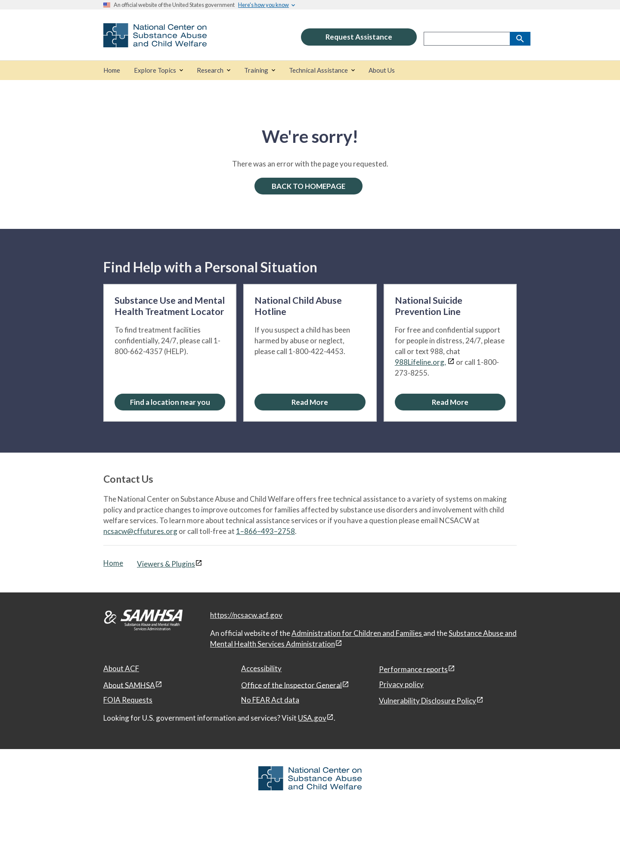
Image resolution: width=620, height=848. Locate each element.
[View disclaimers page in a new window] (451, 362)
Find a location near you (170, 402)
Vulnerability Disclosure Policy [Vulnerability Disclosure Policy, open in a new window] (427, 700)
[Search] (520, 39)
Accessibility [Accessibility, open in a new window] (261, 668)
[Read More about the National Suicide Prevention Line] (450, 402)
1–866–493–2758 (265, 531)
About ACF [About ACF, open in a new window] (121, 668)
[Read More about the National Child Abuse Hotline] (309, 402)
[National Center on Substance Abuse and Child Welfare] (155, 41)
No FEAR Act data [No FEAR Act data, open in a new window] (270, 699)
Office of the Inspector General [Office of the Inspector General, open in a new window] (291, 684)
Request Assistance (359, 36)
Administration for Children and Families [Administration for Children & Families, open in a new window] (357, 633)
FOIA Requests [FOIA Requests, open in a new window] (127, 699)
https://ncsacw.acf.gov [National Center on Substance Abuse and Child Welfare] (246, 615)
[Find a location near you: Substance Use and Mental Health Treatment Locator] (170, 402)
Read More (309, 402)
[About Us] (382, 70)
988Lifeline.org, (420, 362)
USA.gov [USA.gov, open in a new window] (312, 717)
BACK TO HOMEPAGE (308, 186)
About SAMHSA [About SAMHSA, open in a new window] (129, 684)
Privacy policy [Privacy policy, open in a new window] (401, 684)
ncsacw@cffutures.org (140, 531)
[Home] (111, 70)
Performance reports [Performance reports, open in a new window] (413, 669)
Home (113, 562)
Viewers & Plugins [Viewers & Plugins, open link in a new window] (166, 563)
